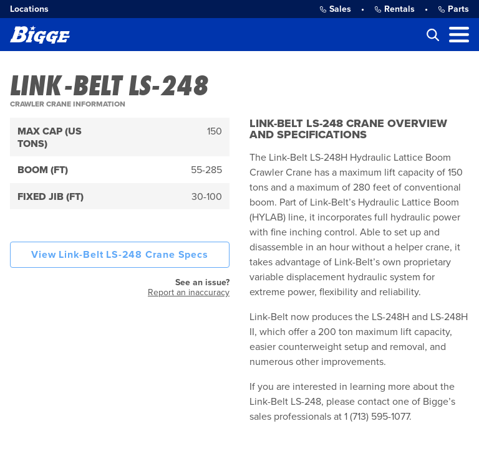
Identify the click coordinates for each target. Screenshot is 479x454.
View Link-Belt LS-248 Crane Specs (119, 254)
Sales (335, 9)
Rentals (394, 9)
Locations (29, 9)
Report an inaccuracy (189, 292)
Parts (453, 9)
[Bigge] (40, 34)
